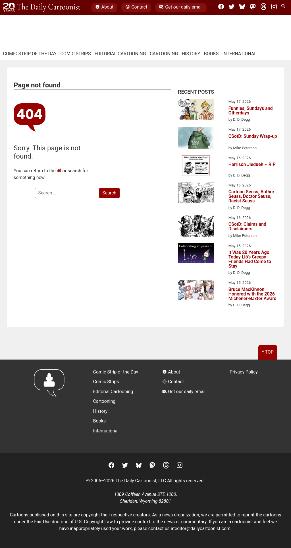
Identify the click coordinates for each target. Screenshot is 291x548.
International (239, 53)
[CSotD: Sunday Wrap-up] (196, 139)
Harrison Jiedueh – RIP (252, 164)
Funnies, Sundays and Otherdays (250, 110)
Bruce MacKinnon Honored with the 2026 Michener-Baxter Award (252, 294)
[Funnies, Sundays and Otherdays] (196, 110)
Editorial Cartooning (120, 53)
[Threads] (263, 7)
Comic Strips (75, 53)
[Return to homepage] (51, 406)
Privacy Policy (244, 372)
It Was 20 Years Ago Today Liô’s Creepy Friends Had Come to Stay (249, 259)
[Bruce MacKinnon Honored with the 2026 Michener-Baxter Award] (196, 291)
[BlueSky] (242, 7)
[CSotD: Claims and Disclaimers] (196, 226)
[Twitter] (231, 7)
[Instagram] (274, 7)
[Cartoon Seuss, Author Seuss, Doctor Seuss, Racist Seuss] (196, 193)
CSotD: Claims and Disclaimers (247, 226)
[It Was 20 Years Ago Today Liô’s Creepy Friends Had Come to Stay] (196, 254)
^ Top (268, 352)
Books (211, 53)
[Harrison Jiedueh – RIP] (196, 166)
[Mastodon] (253, 7)
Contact (136, 8)
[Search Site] (284, 7)
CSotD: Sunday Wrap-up (252, 136)
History (191, 53)
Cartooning (164, 53)
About (104, 8)
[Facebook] (221, 7)
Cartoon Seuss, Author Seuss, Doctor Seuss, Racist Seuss (251, 196)
